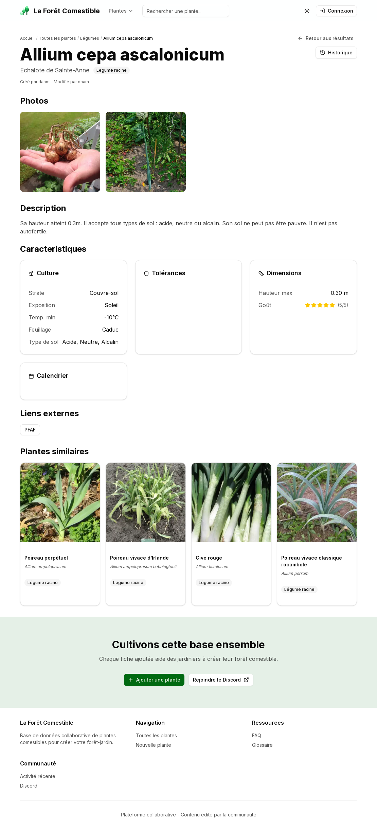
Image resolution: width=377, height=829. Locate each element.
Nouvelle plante (153, 745)
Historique (336, 52)
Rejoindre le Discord (223, 681)
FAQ (256, 735)
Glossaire (262, 745)
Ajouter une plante (154, 680)
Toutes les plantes (156, 735)
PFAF (30, 430)
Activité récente (37, 776)
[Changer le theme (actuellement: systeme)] (307, 11)
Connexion (336, 11)
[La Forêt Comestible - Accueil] (60, 10)
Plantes (121, 11)
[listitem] (60, 152)
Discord (28, 786)
